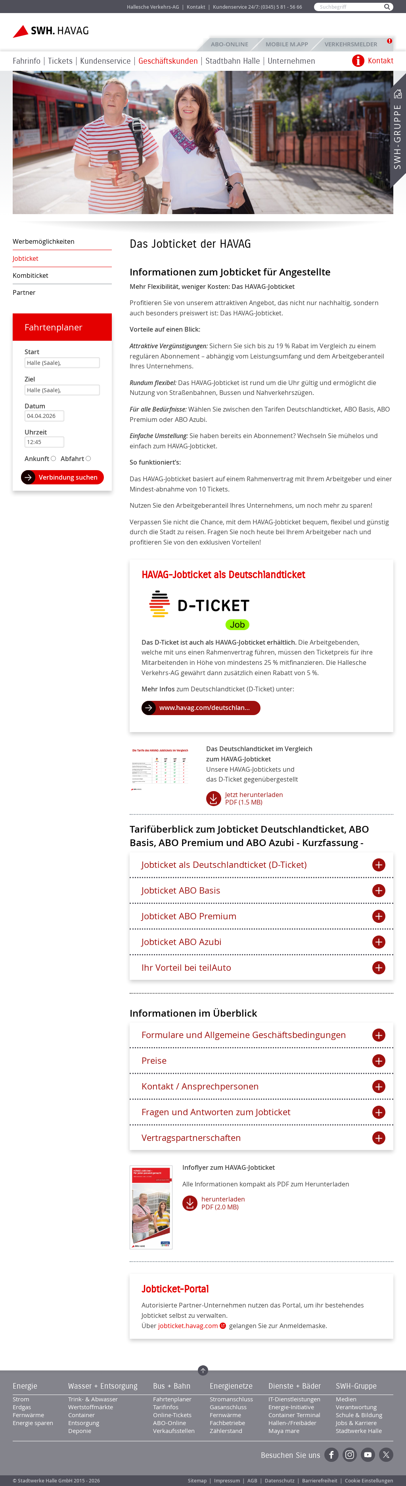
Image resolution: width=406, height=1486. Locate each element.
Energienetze (231, 1386)
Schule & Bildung (359, 1415)
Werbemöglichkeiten (44, 241)
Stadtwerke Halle (359, 1431)
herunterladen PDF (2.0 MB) (223, 1203)
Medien (346, 1399)
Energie (25, 1386)
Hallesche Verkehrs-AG (153, 7)
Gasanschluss (228, 1407)
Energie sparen (33, 1423)
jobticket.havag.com (188, 1325)
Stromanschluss (231, 1399)
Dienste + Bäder (294, 1386)
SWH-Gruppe (397, 137)
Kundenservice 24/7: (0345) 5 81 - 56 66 (257, 7)
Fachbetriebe (227, 1423)
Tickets (60, 61)
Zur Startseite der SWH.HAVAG (51, 31)
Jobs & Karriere (104, 6)
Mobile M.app (287, 44)
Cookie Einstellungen (369, 1480)
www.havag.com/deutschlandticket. (209, 707)
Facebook (331, 1455)
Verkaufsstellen (174, 1431)
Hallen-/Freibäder (292, 1423)
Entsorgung (83, 1423)
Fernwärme (28, 1415)
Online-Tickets (172, 1415)
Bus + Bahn (172, 1386)
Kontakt (196, 7)
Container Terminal (294, 1415)
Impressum (227, 1480)
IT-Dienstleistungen (294, 1399)
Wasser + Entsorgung (103, 1386)
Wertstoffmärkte (90, 1407)
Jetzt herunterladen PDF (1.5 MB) (254, 798)
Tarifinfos (165, 1407)
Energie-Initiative (291, 1407)
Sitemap (197, 1480)
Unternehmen (291, 61)
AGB (252, 1480)
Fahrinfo (26, 61)
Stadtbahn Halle (232, 61)
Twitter (386, 1455)
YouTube (368, 1455)
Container (81, 1415)
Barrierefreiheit (319, 1480)
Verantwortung (356, 1407)
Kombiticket (30, 275)
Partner (24, 292)
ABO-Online (229, 44)
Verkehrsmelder (353, 44)
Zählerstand (226, 1431)
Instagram (350, 1455)
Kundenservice (105, 61)
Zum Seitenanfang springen (203, 1370)
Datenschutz (280, 1480)
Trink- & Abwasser (93, 1399)
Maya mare (283, 1431)
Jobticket (25, 258)
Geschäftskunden (168, 61)
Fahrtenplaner (53, 327)
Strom (21, 1399)
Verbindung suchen (68, 477)
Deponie (79, 1431)
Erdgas (22, 1407)
